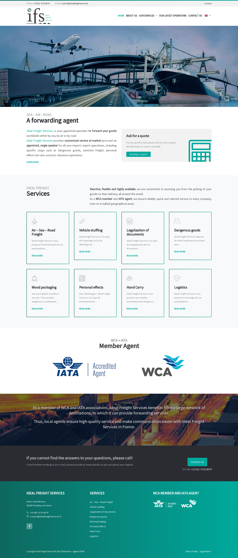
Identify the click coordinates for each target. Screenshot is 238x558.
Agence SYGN (78, 551)
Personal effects (98, 526)
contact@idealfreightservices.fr (74, 3)
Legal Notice (205, 551)
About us (131, 15)
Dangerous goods (98, 516)
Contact (208, 3)
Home (121, 15)
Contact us (197, 462)
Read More (37, 255)
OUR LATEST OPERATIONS (172, 15)
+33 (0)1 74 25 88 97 (41, 3)
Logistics (94, 536)
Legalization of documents (103, 511)
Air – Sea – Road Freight (101, 502)
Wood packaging (98, 521)
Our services (146, 15)
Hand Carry (95, 531)
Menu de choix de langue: (206, 16)
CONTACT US (195, 15)
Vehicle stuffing (97, 506)
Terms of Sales (191, 551)
